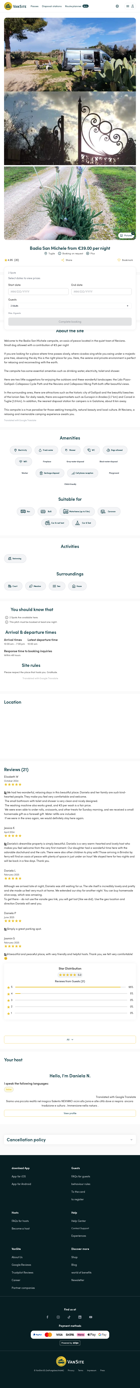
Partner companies (23, 1288)
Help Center (78, 1221)
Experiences (78, 1236)
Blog (74, 1265)
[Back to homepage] (15, 6)
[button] (117, 6)
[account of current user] (130, 6)
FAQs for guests (80, 1176)
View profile (70, 1113)
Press (102, 1370)
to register (77, 1199)
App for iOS (19, 1176)
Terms (80, 1370)
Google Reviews (21, 1265)
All (70, 1039)
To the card (78, 1192)
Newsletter (77, 1280)
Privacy (71, 1370)
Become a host (21, 1228)
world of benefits (81, 1272)
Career (16, 1280)
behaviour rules (80, 1184)
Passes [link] (34, 6)
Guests (12, 299)
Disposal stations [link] (52, 6)
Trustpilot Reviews (22, 1272)
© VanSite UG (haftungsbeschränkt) (49, 1370)
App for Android (21, 1184)
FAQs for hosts (20, 1221)
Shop (74, 1257)
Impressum (91, 1370)
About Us (17, 1257)
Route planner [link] (77, 6)
